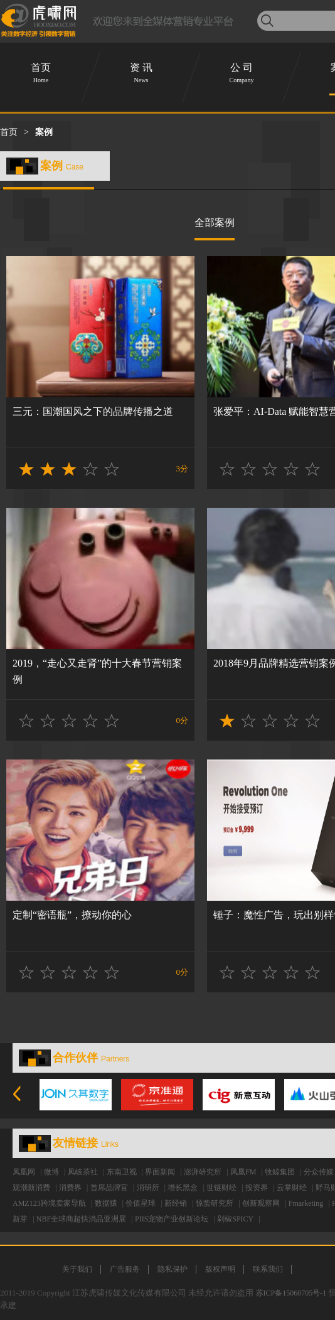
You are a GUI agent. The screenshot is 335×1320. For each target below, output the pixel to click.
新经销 (175, 1203)
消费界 (70, 1187)
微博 (51, 1171)
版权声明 (220, 1269)
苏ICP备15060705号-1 (291, 1293)
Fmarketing (306, 1203)
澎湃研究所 (202, 1171)
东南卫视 (122, 1171)
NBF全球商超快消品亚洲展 (81, 1219)
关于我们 (77, 1269)
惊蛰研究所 (214, 1203)
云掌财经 (292, 1187)
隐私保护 (172, 1269)
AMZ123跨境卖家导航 (49, 1203)
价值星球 (140, 1203)
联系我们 (268, 1269)
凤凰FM (243, 1171)
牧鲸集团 (280, 1171)
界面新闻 (160, 1171)
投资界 (256, 1187)
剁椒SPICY (235, 1219)
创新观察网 (261, 1203)
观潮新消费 (31, 1187)
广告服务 (125, 1269)
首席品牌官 (109, 1187)
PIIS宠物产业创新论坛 (171, 1219)
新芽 (20, 1219)
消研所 (148, 1187)
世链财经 (221, 1187)
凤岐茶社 (83, 1171)
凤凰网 (24, 1171)
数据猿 (106, 1203)
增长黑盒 (183, 1187)
